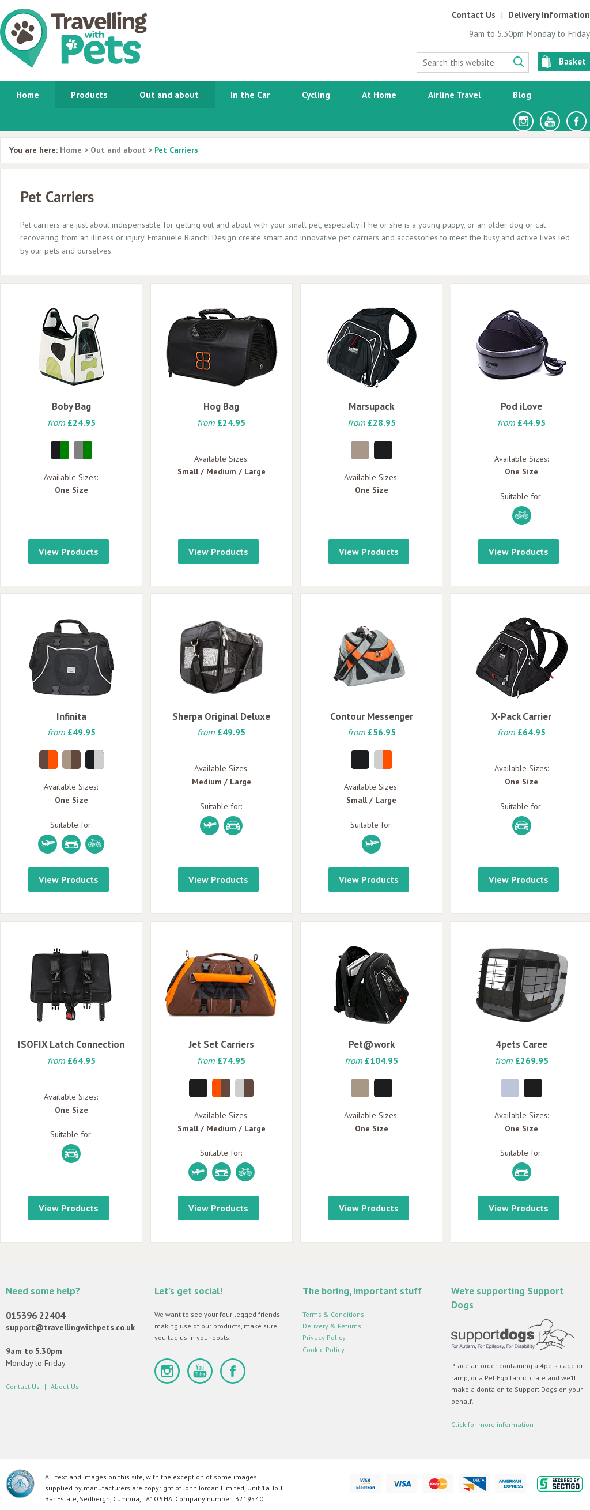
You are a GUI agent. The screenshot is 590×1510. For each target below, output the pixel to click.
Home (27, 94)
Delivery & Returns (331, 1326)
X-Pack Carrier (521, 716)
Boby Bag (71, 406)
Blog (522, 94)
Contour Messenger (371, 716)
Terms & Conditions (333, 1314)
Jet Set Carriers (221, 1044)
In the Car (250, 94)
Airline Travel (454, 94)
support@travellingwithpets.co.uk (70, 1327)
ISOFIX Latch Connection (71, 1044)
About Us (65, 1386)
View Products (69, 551)
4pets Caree (521, 1044)
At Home (379, 94)
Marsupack (371, 406)
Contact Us (474, 14)
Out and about (169, 94)
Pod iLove (521, 406)
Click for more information (492, 1424)
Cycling (316, 94)
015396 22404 (35, 1315)
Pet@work (372, 1044)
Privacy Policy (324, 1337)
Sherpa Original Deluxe (221, 716)
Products (89, 94)
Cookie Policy (323, 1349)
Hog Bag (221, 406)
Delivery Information (549, 14)
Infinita (71, 716)
